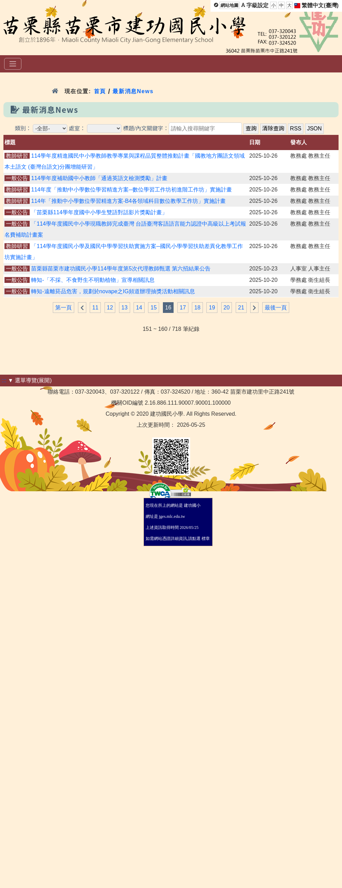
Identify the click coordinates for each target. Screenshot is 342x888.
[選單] (12, 64)
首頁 (100, 91)
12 (110, 307)
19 (212, 307)
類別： (23, 128)
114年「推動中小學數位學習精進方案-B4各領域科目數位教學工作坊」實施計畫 (128, 201)
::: (4, 380)
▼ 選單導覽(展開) (30, 380)
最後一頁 (276, 307)
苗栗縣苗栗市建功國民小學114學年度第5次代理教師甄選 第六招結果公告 (121, 269)
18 (197, 307)
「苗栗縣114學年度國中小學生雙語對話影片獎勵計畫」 (99, 212)
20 (227, 307)
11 (95, 307)
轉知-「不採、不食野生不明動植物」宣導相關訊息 (92, 280)
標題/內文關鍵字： (145, 128)
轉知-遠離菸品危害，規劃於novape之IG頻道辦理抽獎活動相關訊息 (113, 291)
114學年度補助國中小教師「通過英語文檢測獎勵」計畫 (99, 178)
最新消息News (133, 91)
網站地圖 (229, 5)
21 (241, 307)
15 (153, 307)
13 (124, 307)
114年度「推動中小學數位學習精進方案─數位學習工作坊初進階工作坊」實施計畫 (131, 190)
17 (183, 307)
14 (139, 307)
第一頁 (63, 307)
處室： (77, 128)
